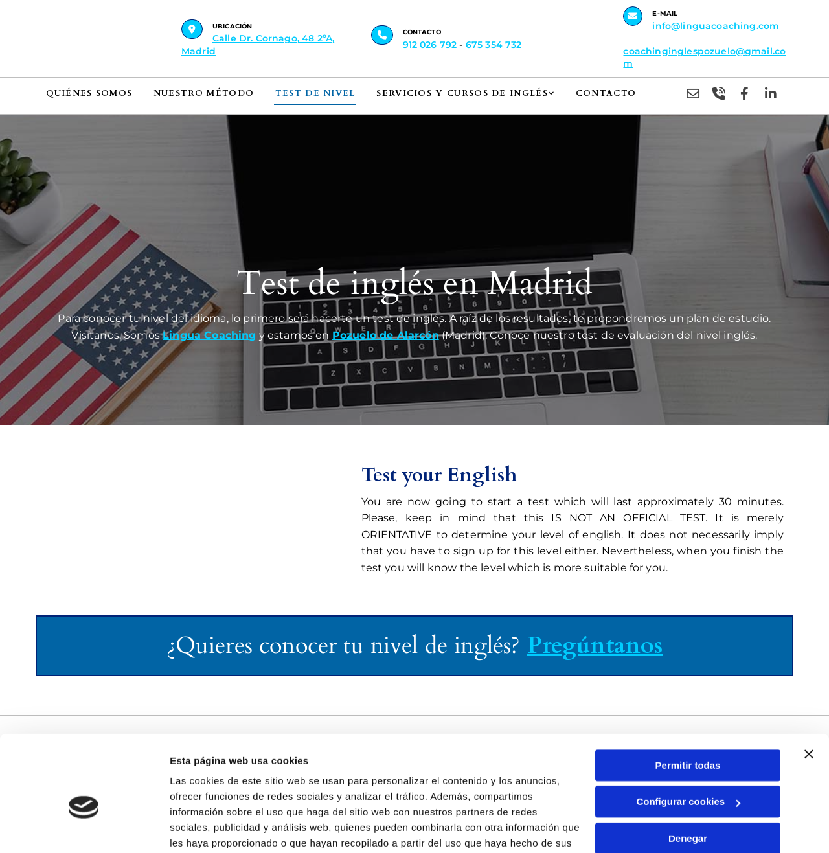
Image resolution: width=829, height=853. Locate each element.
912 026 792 (430, 45)
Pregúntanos (595, 645)
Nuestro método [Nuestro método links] (202, 93)
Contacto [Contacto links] (599, 93)
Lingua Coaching (209, 335)
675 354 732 (494, 45)
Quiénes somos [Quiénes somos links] (88, 93)
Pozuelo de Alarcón (385, 335)
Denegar (687, 771)
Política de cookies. (264, 791)
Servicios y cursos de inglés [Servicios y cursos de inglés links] (456, 93)
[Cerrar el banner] (808, 687)
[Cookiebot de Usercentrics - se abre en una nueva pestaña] (84, 827)
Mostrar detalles (207, 827)
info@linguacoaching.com (715, 26)
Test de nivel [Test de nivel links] (312, 93)
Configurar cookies (688, 734)
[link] (470, 95)
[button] (192, 29)
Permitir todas (688, 698)
